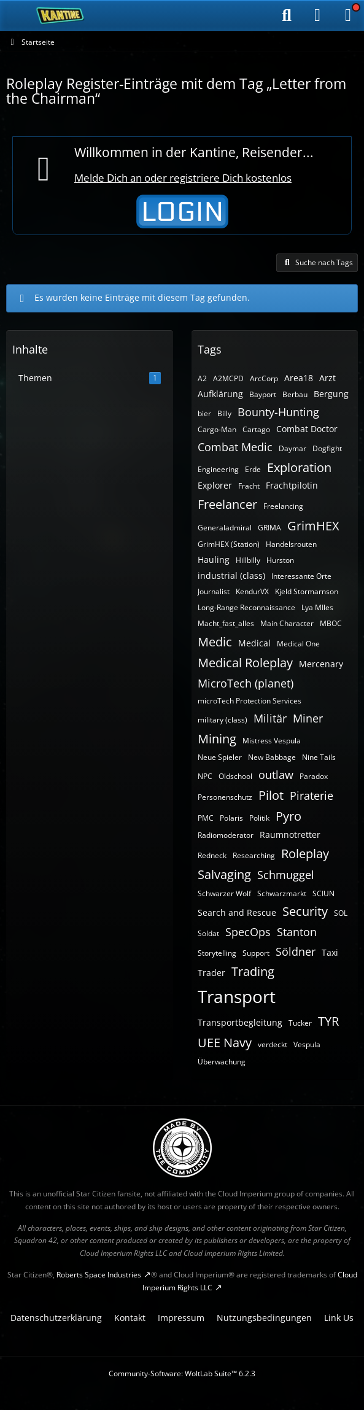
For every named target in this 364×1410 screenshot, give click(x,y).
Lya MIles (317, 607)
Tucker (300, 1023)
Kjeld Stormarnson (306, 591)
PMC (206, 818)
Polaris (231, 818)
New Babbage (272, 757)
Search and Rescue (237, 912)
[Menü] (348, 15)
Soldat (208, 933)
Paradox (314, 776)
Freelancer (227, 504)
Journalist (214, 591)
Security (305, 911)
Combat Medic (235, 447)
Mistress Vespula (271, 740)
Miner (308, 718)
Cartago (256, 429)
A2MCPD (228, 378)
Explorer (215, 485)
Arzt (327, 378)
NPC (205, 776)
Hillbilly (248, 560)
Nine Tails (319, 757)
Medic (215, 641)
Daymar (292, 448)
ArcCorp (264, 378)
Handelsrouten (291, 544)
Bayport (262, 394)
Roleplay (305, 853)
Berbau (295, 394)
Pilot (271, 795)
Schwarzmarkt (281, 893)
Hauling (214, 559)
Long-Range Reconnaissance (246, 607)
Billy (224, 413)
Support (255, 953)
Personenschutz (225, 797)
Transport (237, 996)
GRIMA (269, 527)
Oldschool (235, 776)
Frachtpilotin (292, 485)
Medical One (298, 643)
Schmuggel (285, 874)
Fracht (249, 486)
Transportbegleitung (240, 1022)
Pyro (288, 816)
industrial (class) (231, 575)
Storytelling (217, 953)
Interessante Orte (301, 576)
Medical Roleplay (245, 662)
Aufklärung (220, 394)
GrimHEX (313, 525)
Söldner (296, 951)
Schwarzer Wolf (224, 893)
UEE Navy (225, 1042)
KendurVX (252, 591)
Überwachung (222, 1061)
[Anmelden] (317, 15)
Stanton (297, 931)
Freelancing (283, 506)
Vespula (306, 1044)
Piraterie (311, 795)
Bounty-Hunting (278, 412)
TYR (328, 1021)
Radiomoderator (226, 835)
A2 (202, 378)
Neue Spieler (220, 757)
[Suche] (286, 15)
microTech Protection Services (249, 700)
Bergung (331, 394)
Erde (253, 469)
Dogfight (327, 448)
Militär (270, 718)
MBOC (331, 623)
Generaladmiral (225, 527)
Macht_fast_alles (226, 623)
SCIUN (323, 893)
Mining (217, 738)
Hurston (280, 560)
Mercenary (321, 664)
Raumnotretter (290, 834)
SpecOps (248, 931)
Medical (254, 643)
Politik (259, 818)
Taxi (330, 952)
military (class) (222, 720)
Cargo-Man (217, 429)
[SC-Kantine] (60, 15)
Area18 (298, 378)
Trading (252, 971)
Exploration (299, 467)
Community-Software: (182, 1373)
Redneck (212, 855)
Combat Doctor (307, 429)
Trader (211, 972)
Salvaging (224, 874)
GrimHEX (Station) (229, 544)
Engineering (218, 469)
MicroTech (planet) (245, 683)
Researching (254, 855)
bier (204, 413)
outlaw (275, 774)
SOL (340, 913)
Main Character (287, 623)
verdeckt (272, 1044)
